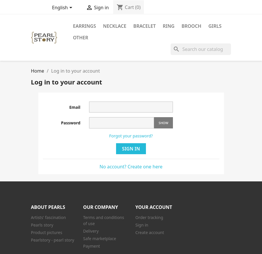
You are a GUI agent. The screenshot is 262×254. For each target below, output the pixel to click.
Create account (149, 232)
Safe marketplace (99, 238)
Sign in (131, 149)
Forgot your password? (131, 136)
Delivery (91, 231)
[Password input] (121, 122)
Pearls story (42, 225)
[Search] (201, 49)
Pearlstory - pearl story (52, 240)
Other (80, 37)
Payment (91, 246)
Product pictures (46, 232)
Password (70, 123)
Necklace (114, 26)
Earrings (84, 26)
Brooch (191, 26)
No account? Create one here (131, 166)
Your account (153, 207)
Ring (169, 26)
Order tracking (149, 217)
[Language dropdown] (63, 8)
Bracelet (144, 26)
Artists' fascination (48, 217)
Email (74, 107)
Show (163, 123)
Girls (214, 26)
